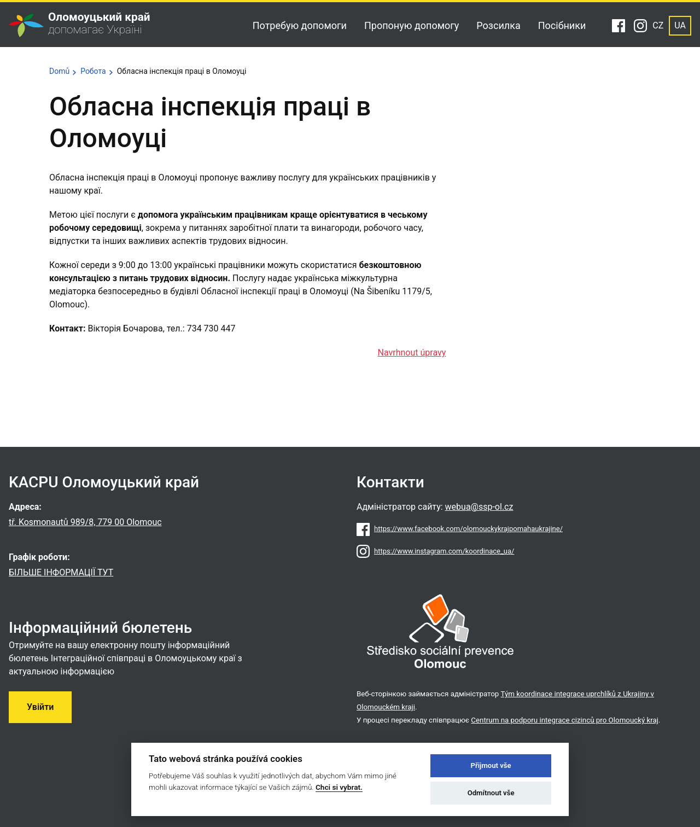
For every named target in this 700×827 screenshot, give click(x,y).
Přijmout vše (491, 765)
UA (680, 25)
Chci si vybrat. (339, 787)
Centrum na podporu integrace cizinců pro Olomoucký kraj (564, 720)
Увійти (40, 707)
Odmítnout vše (491, 793)
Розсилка (498, 25)
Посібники (562, 25)
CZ (657, 25)
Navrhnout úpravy (412, 352)
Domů (59, 71)
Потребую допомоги (300, 25)
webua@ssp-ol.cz (479, 507)
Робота (93, 71)
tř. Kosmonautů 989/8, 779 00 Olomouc (85, 522)
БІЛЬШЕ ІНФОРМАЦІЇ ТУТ (61, 572)
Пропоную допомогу (411, 25)
